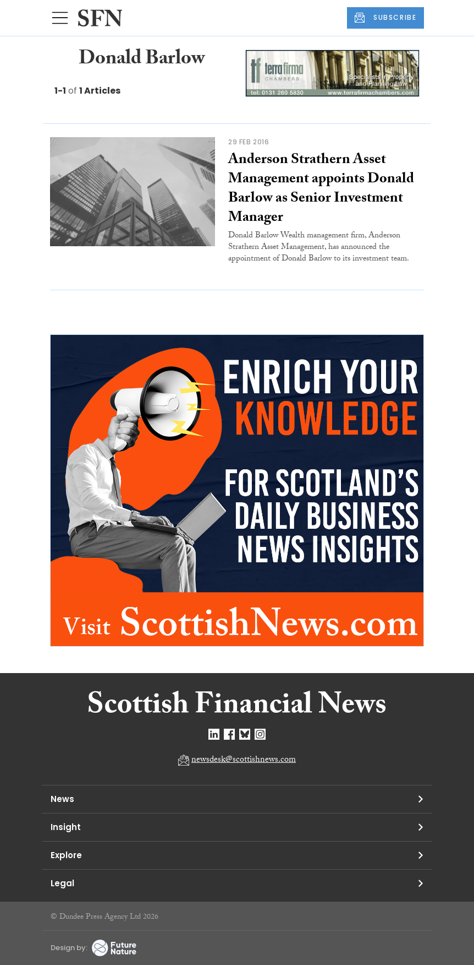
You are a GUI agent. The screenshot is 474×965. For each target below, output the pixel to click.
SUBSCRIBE (385, 18)
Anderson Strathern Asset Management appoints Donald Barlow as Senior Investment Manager (321, 190)
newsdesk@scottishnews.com (243, 760)
